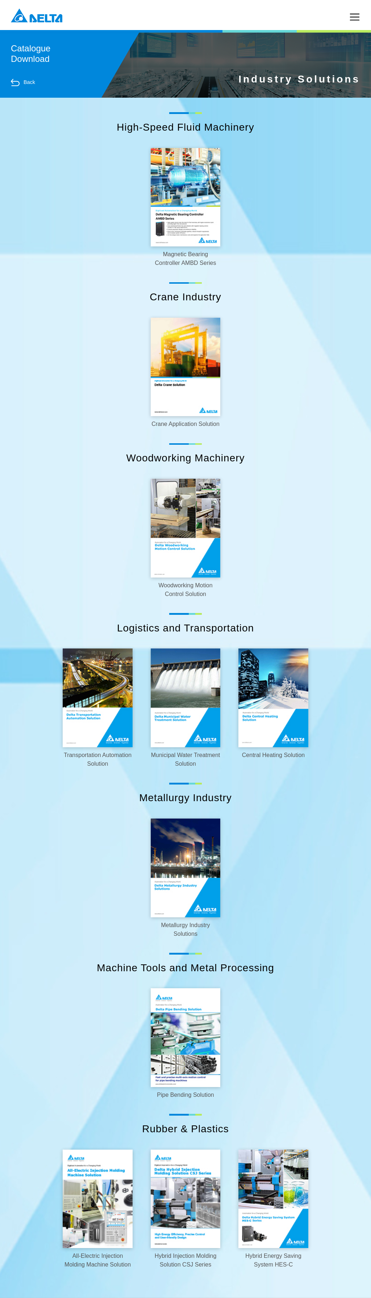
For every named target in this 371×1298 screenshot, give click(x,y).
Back (23, 82)
